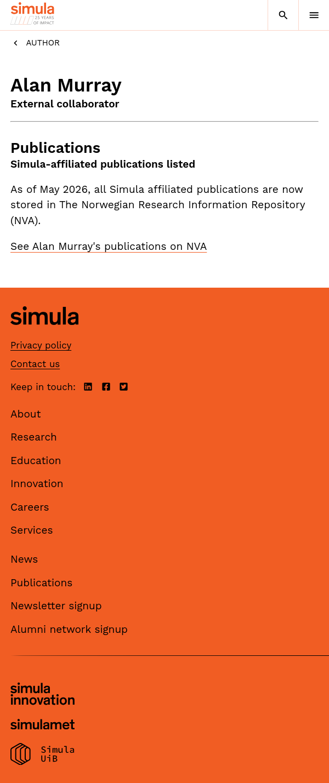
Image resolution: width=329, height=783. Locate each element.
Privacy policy (40, 345)
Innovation (37, 483)
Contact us (35, 363)
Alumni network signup (69, 629)
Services (31, 530)
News (24, 559)
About (25, 414)
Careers (29, 507)
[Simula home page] (44, 333)
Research (33, 437)
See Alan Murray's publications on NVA (108, 246)
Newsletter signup (56, 605)
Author (35, 43)
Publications (41, 582)
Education (35, 460)
